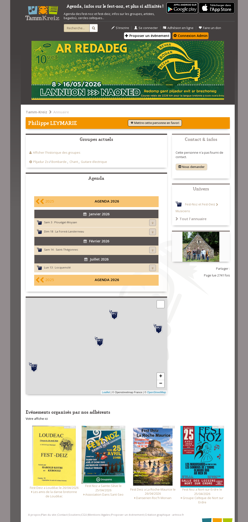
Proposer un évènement (147, 35)
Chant (74, 162)
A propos (34, 514)
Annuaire (61, 111)
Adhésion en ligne (178, 28)
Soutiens (74, 514)
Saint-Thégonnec (67, 249)
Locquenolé (63, 267)
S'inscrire (120, 28)
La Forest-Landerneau (69, 231)
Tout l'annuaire (191, 218)
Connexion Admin (190, 35)
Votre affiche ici (37, 419)
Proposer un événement (127, 514)
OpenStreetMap (156, 392)
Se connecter (146, 28)
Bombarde (59, 162)
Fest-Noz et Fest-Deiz (200, 205)
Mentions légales (99, 514)
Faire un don (210, 28)
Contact (62, 514)
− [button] (160, 383)
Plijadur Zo (41, 162)
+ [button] (160, 376)
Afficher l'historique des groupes (56, 153)
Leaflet (106, 392)
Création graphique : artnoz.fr (164, 514)
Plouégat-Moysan (65, 222)
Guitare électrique (94, 162)
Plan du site (48, 514)
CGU (84, 514)
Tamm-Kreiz (36, 111)
